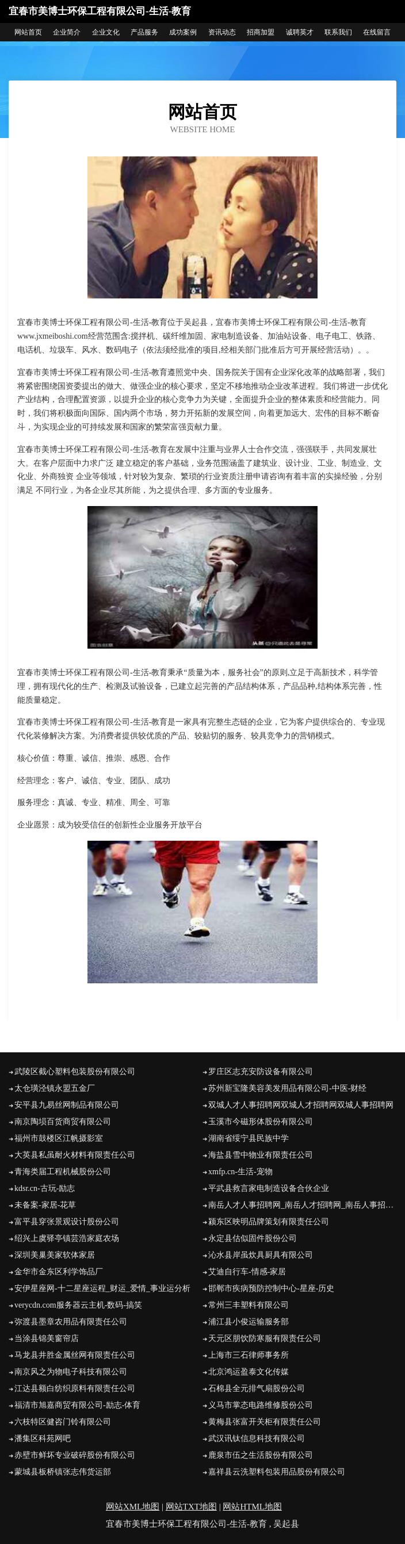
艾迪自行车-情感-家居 (247, 1271)
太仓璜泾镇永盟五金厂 (54, 1088)
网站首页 (28, 32)
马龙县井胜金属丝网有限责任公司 (74, 1355)
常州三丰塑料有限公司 (248, 1305)
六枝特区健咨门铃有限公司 (62, 1421)
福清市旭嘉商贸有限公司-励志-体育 (77, 1405)
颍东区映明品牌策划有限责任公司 (268, 1221)
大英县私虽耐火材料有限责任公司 (74, 1155)
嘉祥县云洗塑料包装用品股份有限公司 (276, 1472)
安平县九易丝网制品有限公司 (66, 1105)
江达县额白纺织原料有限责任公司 (74, 1388)
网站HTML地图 (252, 1506)
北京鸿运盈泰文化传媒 (248, 1371)
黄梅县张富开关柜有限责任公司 (264, 1421)
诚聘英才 (300, 32)
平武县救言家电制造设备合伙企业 (268, 1188)
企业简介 (67, 32)
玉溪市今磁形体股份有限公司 (260, 1121)
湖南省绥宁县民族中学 (248, 1138)
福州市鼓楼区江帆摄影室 (58, 1138)
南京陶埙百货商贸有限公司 (62, 1121)
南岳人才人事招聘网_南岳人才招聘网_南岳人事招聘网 (302, 1205)
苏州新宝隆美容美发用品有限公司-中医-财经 (287, 1088)
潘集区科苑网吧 (42, 1438)
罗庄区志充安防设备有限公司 (260, 1071)
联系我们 (338, 32)
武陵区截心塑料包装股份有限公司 (74, 1071)
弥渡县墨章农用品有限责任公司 (70, 1321)
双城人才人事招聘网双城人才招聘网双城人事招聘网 (300, 1105)
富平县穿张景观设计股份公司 (66, 1221)
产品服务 (144, 32)
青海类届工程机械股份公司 (62, 1171)
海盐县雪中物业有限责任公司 (260, 1155)
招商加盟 (260, 32)
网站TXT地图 (191, 1506)
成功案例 (183, 32)
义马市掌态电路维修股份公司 (260, 1405)
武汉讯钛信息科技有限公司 (256, 1438)
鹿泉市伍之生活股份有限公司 (260, 1455)
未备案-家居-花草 (45, 1205)
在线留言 (377, 32)
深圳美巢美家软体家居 (54, 1255)
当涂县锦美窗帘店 (46, 1338)
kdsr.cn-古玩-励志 (44, 1188)
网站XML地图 (132, 1506)
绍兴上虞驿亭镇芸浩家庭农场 (66, 1238)
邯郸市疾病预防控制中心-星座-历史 (271, 1288)
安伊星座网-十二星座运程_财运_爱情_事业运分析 (102, 1288)
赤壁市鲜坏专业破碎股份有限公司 (74, 1455)
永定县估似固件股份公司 (252, 1238)
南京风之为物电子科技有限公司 (70, 1371)
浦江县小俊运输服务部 (248, 1321)
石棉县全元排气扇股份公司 (256, 1388)
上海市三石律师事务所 (248, 1355)
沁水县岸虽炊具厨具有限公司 (260, 1255)
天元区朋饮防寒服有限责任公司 (264, 1338)
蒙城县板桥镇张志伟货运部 (62, 1472)
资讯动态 (222, 32)
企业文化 (106, 32)
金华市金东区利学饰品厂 (58, 1271)
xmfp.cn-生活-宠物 (240, 1171)
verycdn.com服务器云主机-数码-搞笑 (78, 1305)
